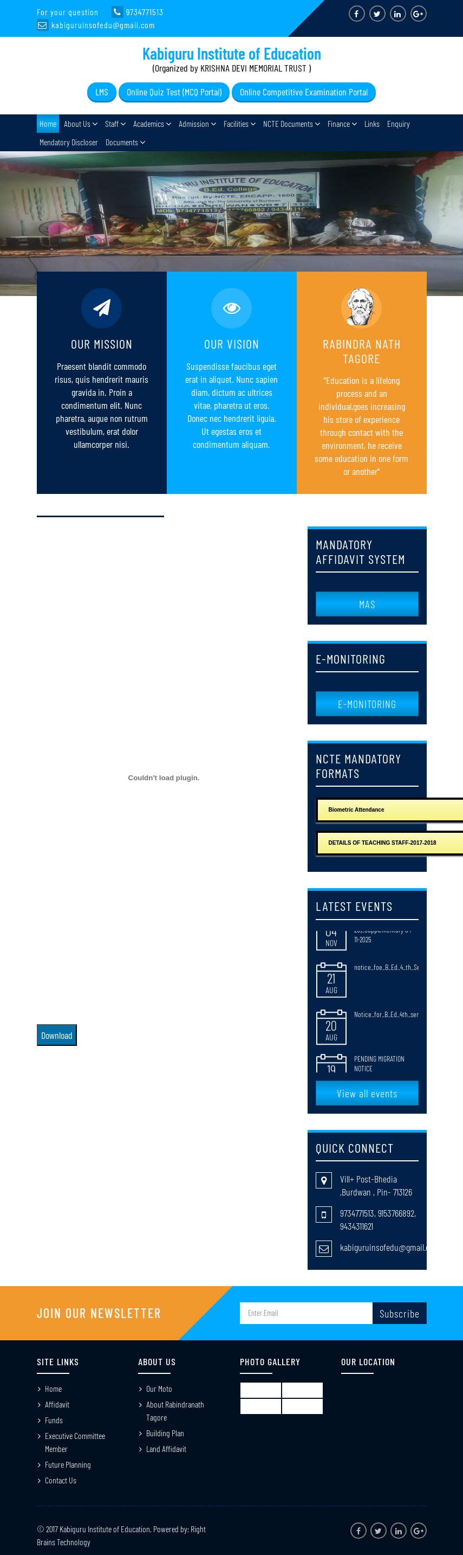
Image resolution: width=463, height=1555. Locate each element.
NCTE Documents (288, 123)
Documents (122, 142)
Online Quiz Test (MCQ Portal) (174, 92)
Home (48, 123)
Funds (54, 1420)
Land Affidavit (166, 1448)
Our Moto (159, 1388)
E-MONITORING (367, 703)
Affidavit (57, 1404)
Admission (194, 123)
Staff (112, 123)
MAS (367, 604)
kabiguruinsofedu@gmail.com (390, 1247)
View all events (367, 1093)
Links (372, 123)
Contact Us (60, 1480)
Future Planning (68, 1464)
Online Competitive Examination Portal (304, 92)
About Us (77, 123)
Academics (148, 123)
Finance (339, 123)
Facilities (236, 123)
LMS (101, 92)
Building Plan (165, 1433)
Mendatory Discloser (69, 142)
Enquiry (398, 123)
